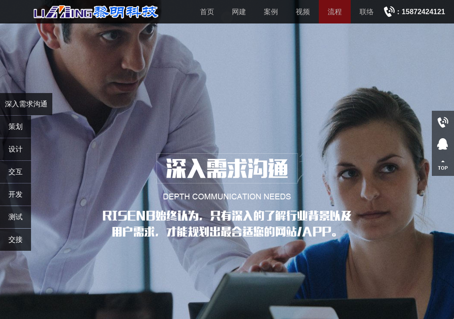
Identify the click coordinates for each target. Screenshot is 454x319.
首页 (207, 12)
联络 (367, 12)
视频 (303, 12)
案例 (271, 12)
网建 (239, 12)
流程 (335, 12)
